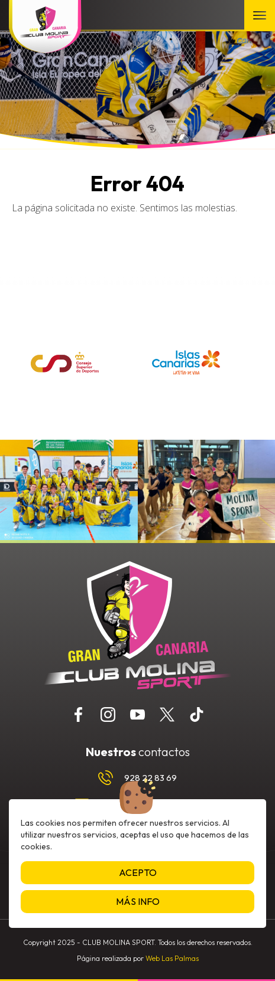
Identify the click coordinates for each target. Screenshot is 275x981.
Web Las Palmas (172, 958)
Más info (138, 901)
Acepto (138, 872)
